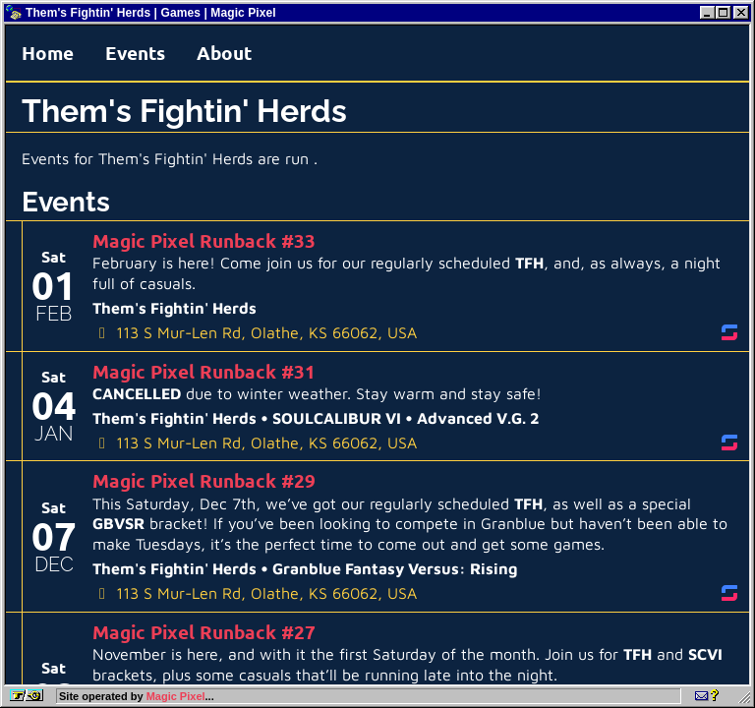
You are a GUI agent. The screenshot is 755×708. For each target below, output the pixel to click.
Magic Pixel (175, 696)
